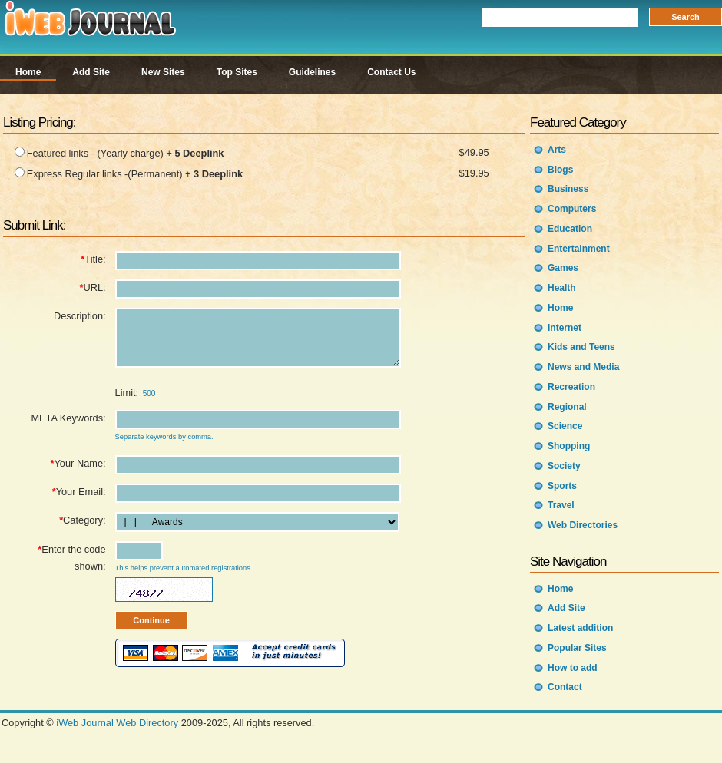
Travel (561, 505)
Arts (557, 149)
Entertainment (579, 248)
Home (28, 72)
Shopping (569, 446)
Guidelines (312, 72)
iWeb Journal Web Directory (117, 725)
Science (565, 426)
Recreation (571, 387)
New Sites (163, 72)
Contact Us (391, 72)
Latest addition (580, 628)
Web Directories (583, 525)
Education (570, 228)
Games (563, 268)
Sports (562, 486)
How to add (573, 667)
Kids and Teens (581, 347)
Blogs (560, 169)
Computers (572, 208)
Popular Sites (577, 647)
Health (562, 287)
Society (564, 466)
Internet (564, 327)
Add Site (91, 72)
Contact (565, 687)
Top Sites (237, 72)
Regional (567, 406)
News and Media (583, 367)
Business (568, 188)
